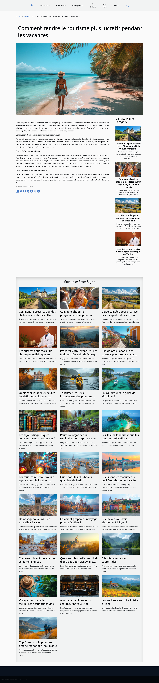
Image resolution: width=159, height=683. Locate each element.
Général (116, 5)
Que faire (105, 5)
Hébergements (78, 5)
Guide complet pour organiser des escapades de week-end (128, 218)
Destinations (45, 5)
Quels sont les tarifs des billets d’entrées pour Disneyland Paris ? (79, 562)
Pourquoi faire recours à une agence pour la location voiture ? (36, 480)
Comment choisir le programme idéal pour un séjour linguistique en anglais (128, 183)
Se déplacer (93, 5)
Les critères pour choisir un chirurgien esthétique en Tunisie (128, 252)
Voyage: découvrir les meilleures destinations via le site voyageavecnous (37, 604)
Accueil (18, 16)
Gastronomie (61, 5)
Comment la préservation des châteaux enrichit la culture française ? (128, 146)
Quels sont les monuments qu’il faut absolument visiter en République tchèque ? (119, 480)
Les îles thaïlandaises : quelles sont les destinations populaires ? (120, 438)
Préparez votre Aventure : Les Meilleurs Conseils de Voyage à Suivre (79, 354)
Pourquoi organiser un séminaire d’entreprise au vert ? (79, 438)
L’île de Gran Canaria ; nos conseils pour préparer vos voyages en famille (118, 354)
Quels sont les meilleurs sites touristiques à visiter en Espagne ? (37, 396)
